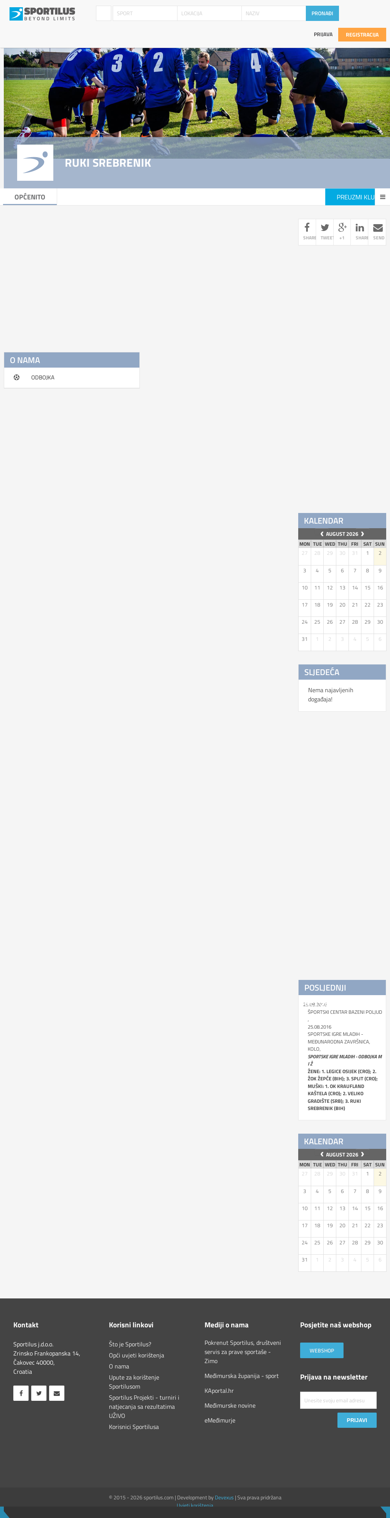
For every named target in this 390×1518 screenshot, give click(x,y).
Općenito (30, 197)
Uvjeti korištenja (195, 1505)
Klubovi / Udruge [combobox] (103, 13)
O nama (119, 1366)
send (379, 232)
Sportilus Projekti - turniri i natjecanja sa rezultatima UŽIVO (144, 1406)
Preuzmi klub (358, 197)
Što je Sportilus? (130, 1344)
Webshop (322, 1350)
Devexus (224, 1497)
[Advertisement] (145, 272)
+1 (342, 232)
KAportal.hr (219, 1390)
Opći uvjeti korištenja (136, 1355)
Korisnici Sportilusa (134, 1426)
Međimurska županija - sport (242, 1375)
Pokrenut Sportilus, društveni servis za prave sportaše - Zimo (243, 1351)
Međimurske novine (230, 1405)
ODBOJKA (42, 377)
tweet (327, 232)
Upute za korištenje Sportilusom (134, 1382)
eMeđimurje (220, 1420)
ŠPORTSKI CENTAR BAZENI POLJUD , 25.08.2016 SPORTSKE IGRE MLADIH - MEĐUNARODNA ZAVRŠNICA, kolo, (345, 1060)
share (309, 232)
